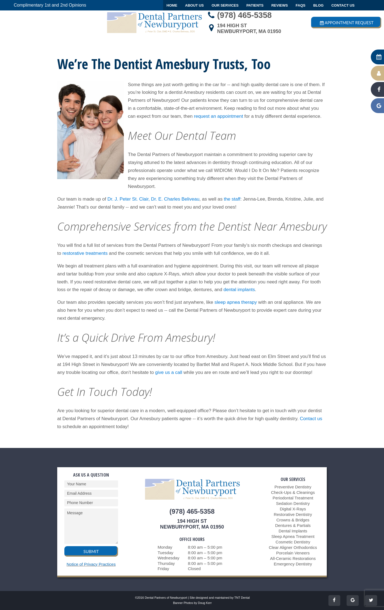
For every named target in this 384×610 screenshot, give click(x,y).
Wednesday (168, 558)
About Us (194, 5)
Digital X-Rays (293, 509)
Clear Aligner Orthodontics (293, 547)
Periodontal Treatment (293, 498)
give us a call (168, 372)
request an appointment (218, 116)
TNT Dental (242, 597)
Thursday (166, 563)
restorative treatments (85, 253)
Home (171, 5)
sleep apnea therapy (236, 302)
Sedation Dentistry (293, 503)
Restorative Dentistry (293, 514)
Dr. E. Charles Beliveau (175, 199)
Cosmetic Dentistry (293, 542)
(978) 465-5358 (238, 15)
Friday (163, 568)
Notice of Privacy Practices (91, 564)
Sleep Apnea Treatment (292, 536)
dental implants (239, 289)
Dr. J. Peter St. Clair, (128, 199)
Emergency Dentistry (293, 564)
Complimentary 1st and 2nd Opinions (50, 5)
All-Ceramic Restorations (293, 558)
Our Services (225, 5)
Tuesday (165, 552)
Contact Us (343, 5)
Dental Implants (293, 531)
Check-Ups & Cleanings (293, 492)
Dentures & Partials (293, 525)
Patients (255, 5)
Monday (165, 547)
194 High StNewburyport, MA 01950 (243, 28)
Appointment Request (346, 22)
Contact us (311, 418)
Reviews (279, 5)
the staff (232, 199)
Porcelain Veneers (293, 553)
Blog (318, 5)
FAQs (300, 5)
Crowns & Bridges (292, 520)
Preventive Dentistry (293, 487)
